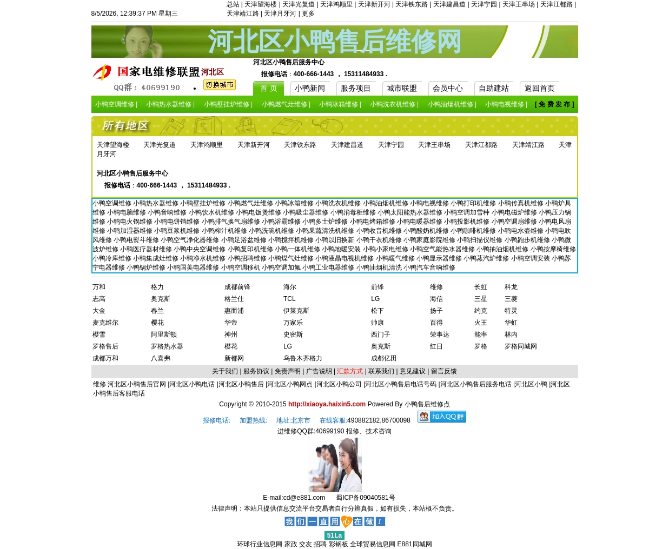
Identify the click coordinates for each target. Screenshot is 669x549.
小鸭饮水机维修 (212, 212)
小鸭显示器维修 (439, 258)
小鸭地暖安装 (342, 249)
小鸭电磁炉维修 (515, 212)
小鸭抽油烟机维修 (503, 249)
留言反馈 (444, 371)
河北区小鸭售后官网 (137, 384)
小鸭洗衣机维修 (338, 203)
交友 (305, 544)
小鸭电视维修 (430, 203)
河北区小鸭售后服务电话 (476, 384)
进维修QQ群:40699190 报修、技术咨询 (334, 431)
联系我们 (381, 371)
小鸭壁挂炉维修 (203, 203)
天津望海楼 (260, 4)
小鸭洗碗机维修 (272, 231)
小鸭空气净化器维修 (191, 240)
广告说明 (319, 371)
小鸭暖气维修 (396, 258)
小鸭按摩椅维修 (553, 249)
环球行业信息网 (259, 544)
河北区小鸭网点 (290, 384)
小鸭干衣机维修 (379, 240)
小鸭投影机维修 (467, 221)
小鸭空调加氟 (282, 267)
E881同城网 (415, 544)
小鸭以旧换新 (335, 240)
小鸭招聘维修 (248, 258)
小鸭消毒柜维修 (353, 212)
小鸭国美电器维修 (194, 267)
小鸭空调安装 (531, 258)
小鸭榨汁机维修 (225, 231)
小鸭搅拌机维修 (291, 240)
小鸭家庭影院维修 (430, 240)
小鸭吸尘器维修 (306, 212)
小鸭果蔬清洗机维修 (326, 231)
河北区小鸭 (531, 384)
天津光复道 (298, 4)
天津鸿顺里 (336, 4)
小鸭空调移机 (241, 267)
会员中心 (448, 88)
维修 (100, 384)
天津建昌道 (449, 4)
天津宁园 (484, 4)
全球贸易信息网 (372, 544)
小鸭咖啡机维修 (474, 231)
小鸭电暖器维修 (420, 221)
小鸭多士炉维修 (325, 221)
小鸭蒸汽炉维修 (487, 258)
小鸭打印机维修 (474, 203)
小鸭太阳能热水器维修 (410, 212)
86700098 (396, 420)
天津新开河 (374, 4)
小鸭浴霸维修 (282, 221)
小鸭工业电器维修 (329, 267)
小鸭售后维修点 (427, 404)
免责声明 (288, 371)
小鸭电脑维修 (127, 212)
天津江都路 (556, 4)
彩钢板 (338, 544)
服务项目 (356, 88)
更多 (308, 13)
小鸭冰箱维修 (295, 203)
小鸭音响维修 (168, 212)
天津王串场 (518, 4)
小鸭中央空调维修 (200, 249)
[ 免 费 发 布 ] (554, 104)
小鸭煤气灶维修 (291, 258)
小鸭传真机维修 (521, 203)
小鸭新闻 (310, 88)
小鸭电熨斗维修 (137, 240)
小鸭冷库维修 (112, 258)
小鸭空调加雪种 (467, 212)
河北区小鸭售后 (241, 384)
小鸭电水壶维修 (521, 231)
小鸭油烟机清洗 (379, 267)
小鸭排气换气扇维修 (232, 221)
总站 (233, 4)
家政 (290, 544)
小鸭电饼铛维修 (177, 221)
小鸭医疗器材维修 (147, 249)
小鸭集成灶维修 (156, 258)
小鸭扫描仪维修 (480, 240)
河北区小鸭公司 (339, 384)
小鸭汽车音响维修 (429, 267)
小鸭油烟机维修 (386, 203)
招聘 (320, 544)
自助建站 (494, 88)
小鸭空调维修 (112, 203)
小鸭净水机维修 (203, 258)
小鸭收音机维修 (379, 231)
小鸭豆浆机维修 (177, 231)
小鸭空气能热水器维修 (443, 249)
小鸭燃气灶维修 (251, 203)
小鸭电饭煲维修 (259, 212)
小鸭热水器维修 (156, 203)
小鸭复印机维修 (251, 249)
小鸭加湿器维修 (130, 231)
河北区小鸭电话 (192, 384)
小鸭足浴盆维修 (244, 240)
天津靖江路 (243, 13)
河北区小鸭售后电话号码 (400, 384)
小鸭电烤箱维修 (373, 221)
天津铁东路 (411, 4)
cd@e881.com (304, 497)
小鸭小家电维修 (386, 249)
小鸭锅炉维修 (147, 267)
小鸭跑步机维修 (528, 240)
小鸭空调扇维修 (515, 221)
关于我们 (225, 371)
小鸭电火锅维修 (130, 221)
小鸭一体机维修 (298, 249)
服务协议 (256, 371)
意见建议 (413, 371)
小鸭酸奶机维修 (427, 231)
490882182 (363, 420)
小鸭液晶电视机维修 (345, 258)
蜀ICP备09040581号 (365, 497)
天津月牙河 (280, 13)
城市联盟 (402, 88)
